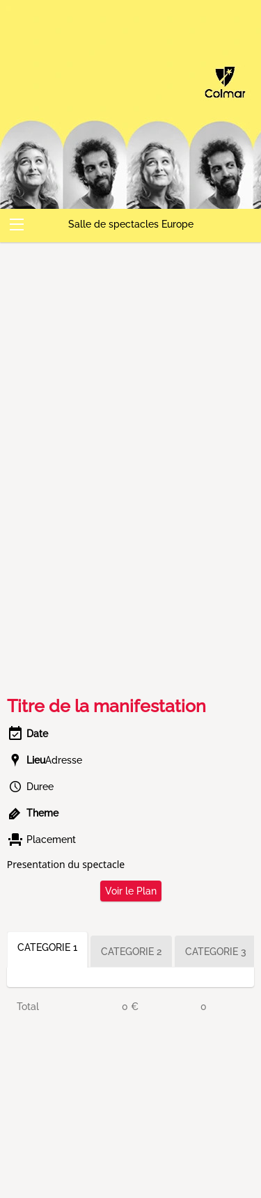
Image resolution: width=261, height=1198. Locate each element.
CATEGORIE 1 (47, 947)
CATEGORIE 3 (215, 951)
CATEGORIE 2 (131, 951)
